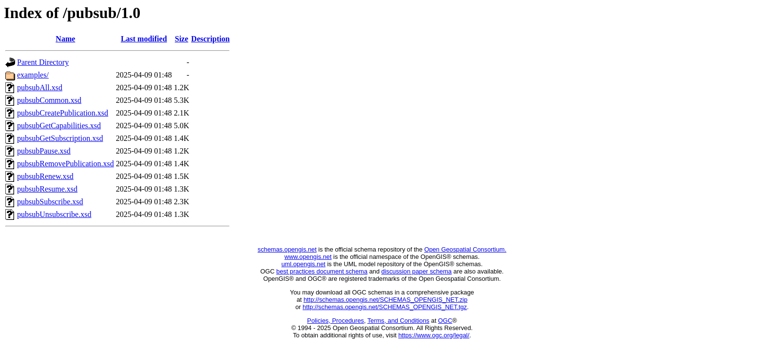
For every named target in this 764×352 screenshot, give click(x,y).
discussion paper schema (417, 271)
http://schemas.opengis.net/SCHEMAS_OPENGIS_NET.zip (385, 299)
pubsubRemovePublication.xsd (65, 163)
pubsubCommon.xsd (49, 100)
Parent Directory (43, 62)
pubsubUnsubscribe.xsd (54, 214)
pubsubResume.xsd (47, 189)
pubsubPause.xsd (44, 151)
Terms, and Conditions (398, 320)
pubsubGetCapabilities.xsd (59, 125)
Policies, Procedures (335, 320)
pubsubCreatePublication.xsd (62, 113)
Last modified (144, 39)
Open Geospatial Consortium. (465, 249)
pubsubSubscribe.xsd (50, 201)
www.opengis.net (308, 256)
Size (182, 39)
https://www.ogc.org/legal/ (433, 335)
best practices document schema (321, 271)
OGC (445, 320)
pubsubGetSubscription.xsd (60, 138)
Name (65, 39)
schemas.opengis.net (287, 249)
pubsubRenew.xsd (45, 176)
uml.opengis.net (303, 264)
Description (210, 39)
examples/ (33, 75)
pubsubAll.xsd (39, 87)
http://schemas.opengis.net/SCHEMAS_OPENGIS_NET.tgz (385, 307)
